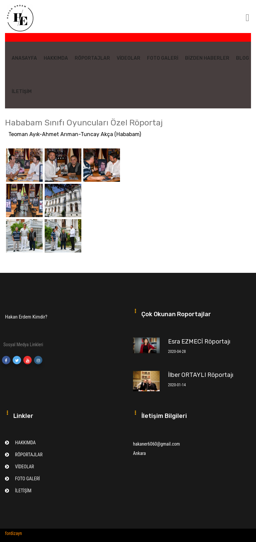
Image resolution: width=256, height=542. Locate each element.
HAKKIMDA (56, 58)
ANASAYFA (24, 58)
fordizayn (13, 533)
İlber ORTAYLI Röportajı (200, 375)
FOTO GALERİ (162, 58)
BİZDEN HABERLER (207, 58)
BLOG (242, 58)
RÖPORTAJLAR (92, 58)
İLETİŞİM (22, 91)
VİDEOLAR (128, 58)
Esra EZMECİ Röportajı (199, 341)
